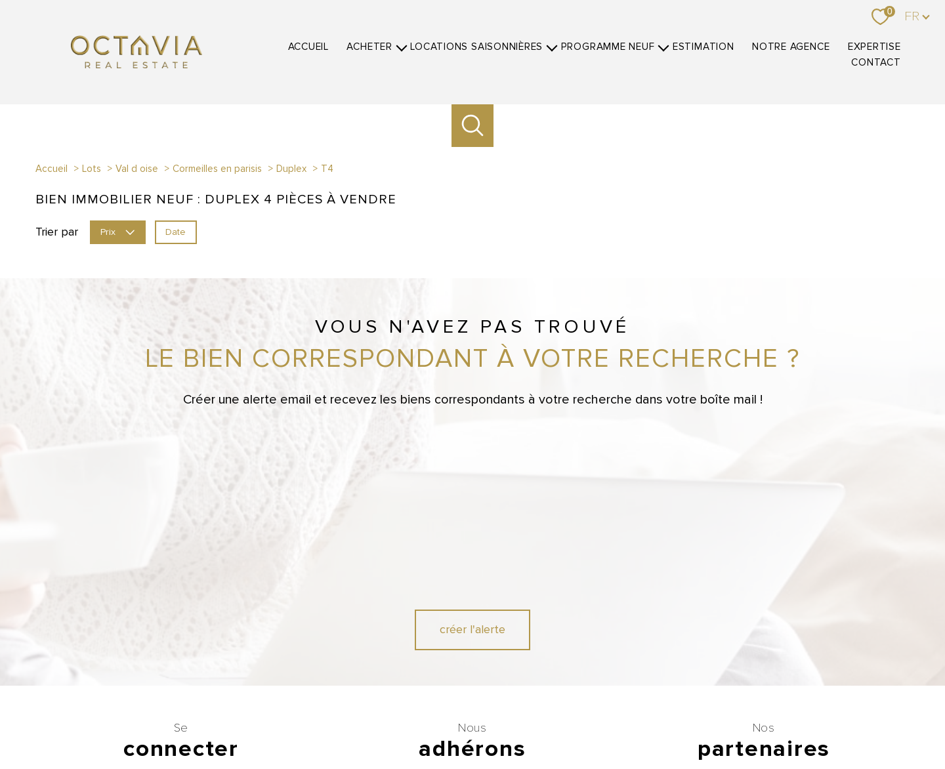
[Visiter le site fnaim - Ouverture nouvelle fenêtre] (469, 640)
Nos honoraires (401, 721)
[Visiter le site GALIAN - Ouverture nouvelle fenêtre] (391, 640)
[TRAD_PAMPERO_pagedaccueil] (136, 64)
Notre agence (791, 47)
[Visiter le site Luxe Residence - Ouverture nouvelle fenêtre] (740, 640)
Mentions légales (574, 721)
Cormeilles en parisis (217, 169)
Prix (117, 231)
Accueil (308, 47)
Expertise (874, 47)
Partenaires (662, 721)
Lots (91, 169)
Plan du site (515, 721)
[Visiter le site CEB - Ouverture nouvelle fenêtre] (438, 674)
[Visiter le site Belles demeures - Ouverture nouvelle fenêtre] (787, 640)
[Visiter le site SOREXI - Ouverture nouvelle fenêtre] (547, 674)
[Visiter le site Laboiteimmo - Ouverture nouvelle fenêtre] (472, 746)
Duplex (291, 169)
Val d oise (137, 169)
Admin (623, 721)
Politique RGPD (716, 721)
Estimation (703, 47)
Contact (875, 62)
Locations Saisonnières (476, 47)
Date (175, 231)
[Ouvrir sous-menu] (401, 46)
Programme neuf (608, 47)
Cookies (766, 721)
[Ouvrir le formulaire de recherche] (473, 125)
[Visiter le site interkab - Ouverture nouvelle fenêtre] (551, 640)
